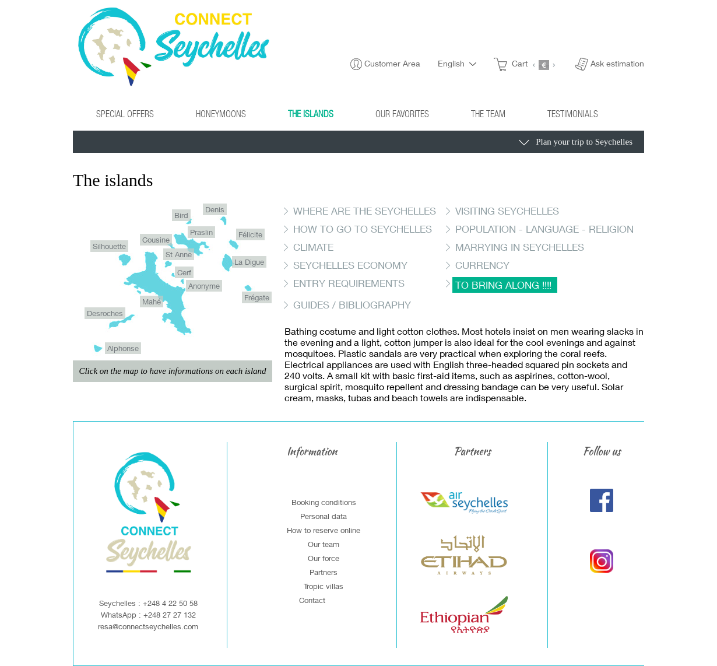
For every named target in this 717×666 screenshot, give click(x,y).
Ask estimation (617, 63)
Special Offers (125, 113)
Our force (323, 558)
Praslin (201, 232)
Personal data (323, 516)
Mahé (151, 301)
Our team (323, 544)
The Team (488, 113)
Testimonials (572, 113)
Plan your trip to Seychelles (575, 142)
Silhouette (109, 246)
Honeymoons (221, 113)
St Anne (179, 254)
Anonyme (204, 285)
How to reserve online (323, 530)
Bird (181, 215)
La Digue (249, 262)
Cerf (184, 272)
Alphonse (123, 348)
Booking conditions (323, 502)
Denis (214, 209)
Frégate (256, 297)
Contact (312, 600)
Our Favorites (402, 113)
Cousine (156, 239)
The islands (310, 113)
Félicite (250, 234)
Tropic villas (323, 586)
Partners (324, 572)
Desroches (105, 313)
